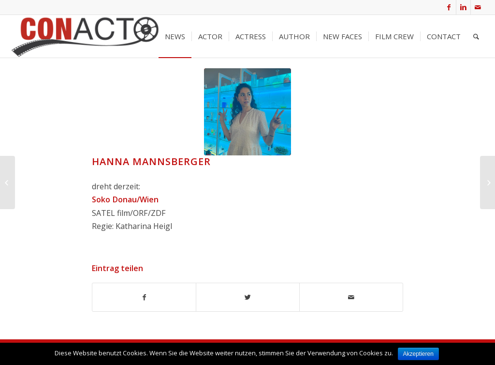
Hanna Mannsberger (151, 161)
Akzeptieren (418, 353)
